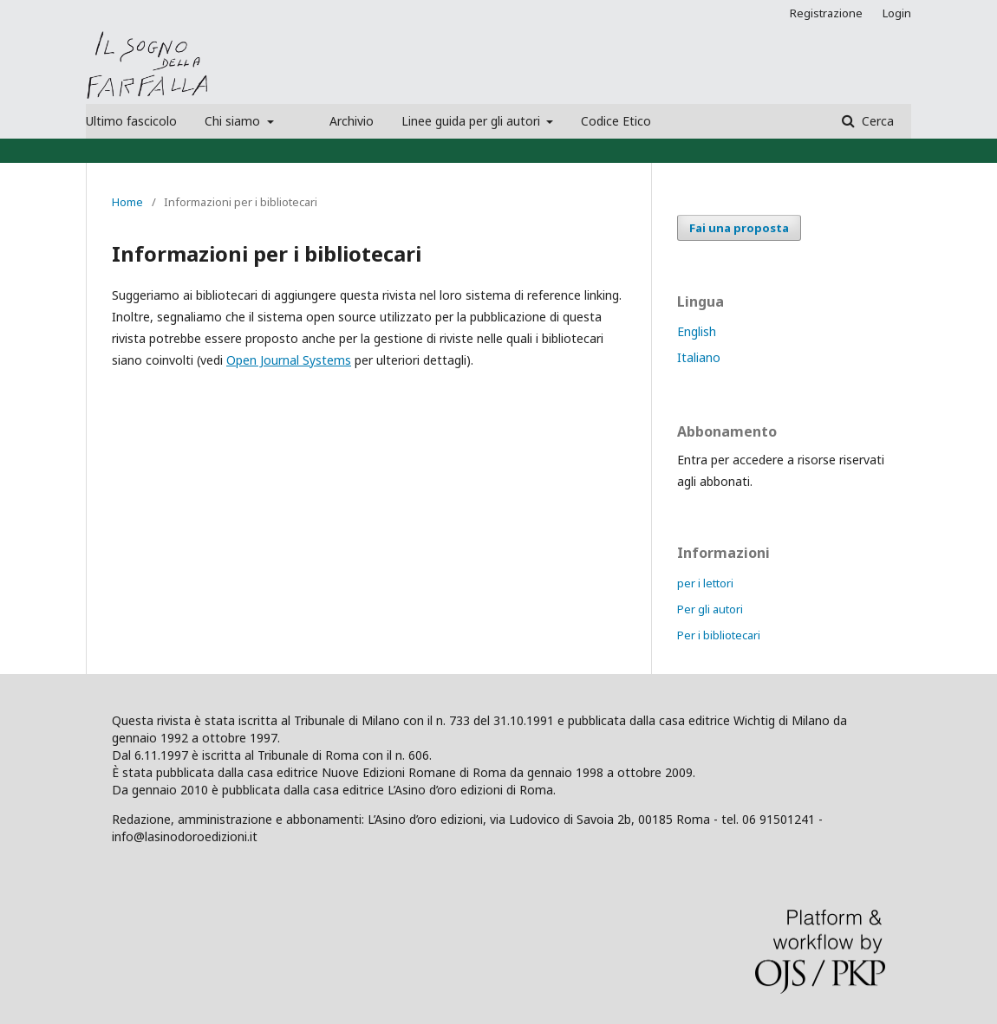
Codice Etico (616, 121)
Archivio (351, 121)
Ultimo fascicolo (131, 121)
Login (897, 13)
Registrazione (826, 13)
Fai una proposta (739, 228)
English (696, 331)
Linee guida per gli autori (472, 121)
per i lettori (705, 583)
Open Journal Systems (288, 360)
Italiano (698, 357)
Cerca (876, 121)
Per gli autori (710, 609)
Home (127, 202)
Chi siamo (234, 121)
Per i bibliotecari (718, 635)
